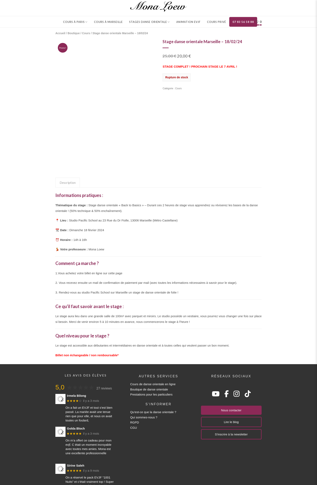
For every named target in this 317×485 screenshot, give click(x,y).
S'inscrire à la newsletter (231, 399)
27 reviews (104, 353)
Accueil (60, 33)
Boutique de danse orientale (149, 354)
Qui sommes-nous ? (143, 382)
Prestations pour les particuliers (151, 360)
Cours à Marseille (108, 21)
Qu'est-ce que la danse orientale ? (153, 377)
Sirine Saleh (75, 430)
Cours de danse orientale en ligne (152, 349)
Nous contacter (231, 375)
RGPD (134, 387)
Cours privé (216, 21)
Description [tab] (68, 148)
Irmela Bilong (76, 361)
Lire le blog (231, 387)
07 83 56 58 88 (243, 21)
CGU (133, 393)
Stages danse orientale (148, 21)
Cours (86, 33)
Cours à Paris (74, 21)
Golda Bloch (76, 393)
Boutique (74, 33)
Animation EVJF (188, 21)
